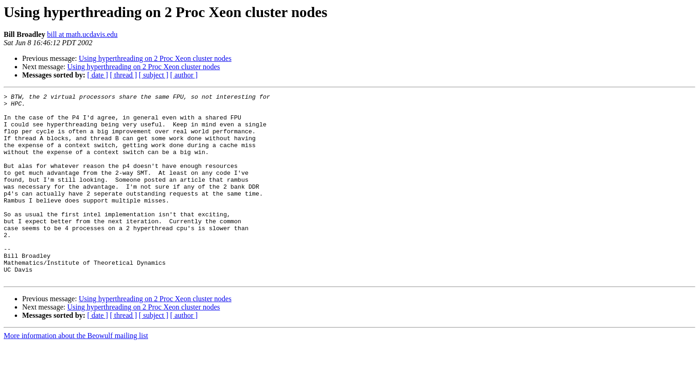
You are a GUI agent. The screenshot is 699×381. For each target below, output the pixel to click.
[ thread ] (123, 75)
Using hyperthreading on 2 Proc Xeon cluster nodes (155, 58)
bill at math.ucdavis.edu (82, 34)
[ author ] (184, 75)
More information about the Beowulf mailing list (76, 373)
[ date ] (97, 75)
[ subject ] (153, 75)
